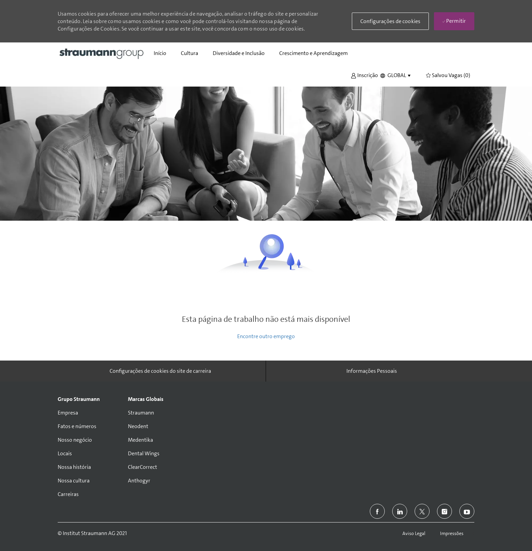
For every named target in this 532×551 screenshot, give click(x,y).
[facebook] (377, 511)
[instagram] (444, 511)
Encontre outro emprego (266, 336)
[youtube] (466, 511)
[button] (364, 74)
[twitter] (422, 511)
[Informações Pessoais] (372, 371)
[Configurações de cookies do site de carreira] (160, 371)
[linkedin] (399, 511)
